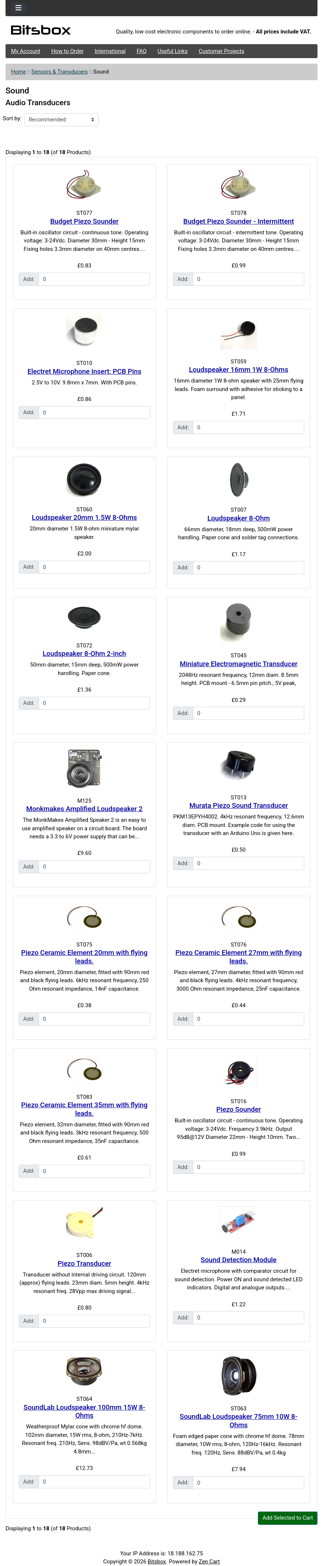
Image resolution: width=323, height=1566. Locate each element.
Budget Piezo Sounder (84, 221)
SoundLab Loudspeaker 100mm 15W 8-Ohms (84, 1411)
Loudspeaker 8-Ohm (238, 518)
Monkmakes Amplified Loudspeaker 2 (84, 809)
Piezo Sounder (238, 1109)
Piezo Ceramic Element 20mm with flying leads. (84, 957)
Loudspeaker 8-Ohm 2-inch (84, 654)
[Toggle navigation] (18, 8)
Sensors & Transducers (59, 71)
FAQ (141, 51)
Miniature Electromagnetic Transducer (239, 664)
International (110, 51)
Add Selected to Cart (288, 1517)
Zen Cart (209, 1561)
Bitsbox (157, 1561)
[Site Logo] (57, 32)
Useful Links (173, 51)
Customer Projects (221, 51)
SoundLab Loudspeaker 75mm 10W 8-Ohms (239, 1421)
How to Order (67, 51)
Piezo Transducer (84, 1264)
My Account (25, 51)
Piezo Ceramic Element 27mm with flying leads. (238, 957)
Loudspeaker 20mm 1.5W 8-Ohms (84, 518)
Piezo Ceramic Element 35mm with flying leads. (84, 1109)
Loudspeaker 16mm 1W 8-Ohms (238, 370)
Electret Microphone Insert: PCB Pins (85, 371)
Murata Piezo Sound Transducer (238, 806)
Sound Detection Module (239, 1260)
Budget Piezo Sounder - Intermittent (238, 221)
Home (18, 71)
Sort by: (12, 118)
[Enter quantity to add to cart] (94, 279)
